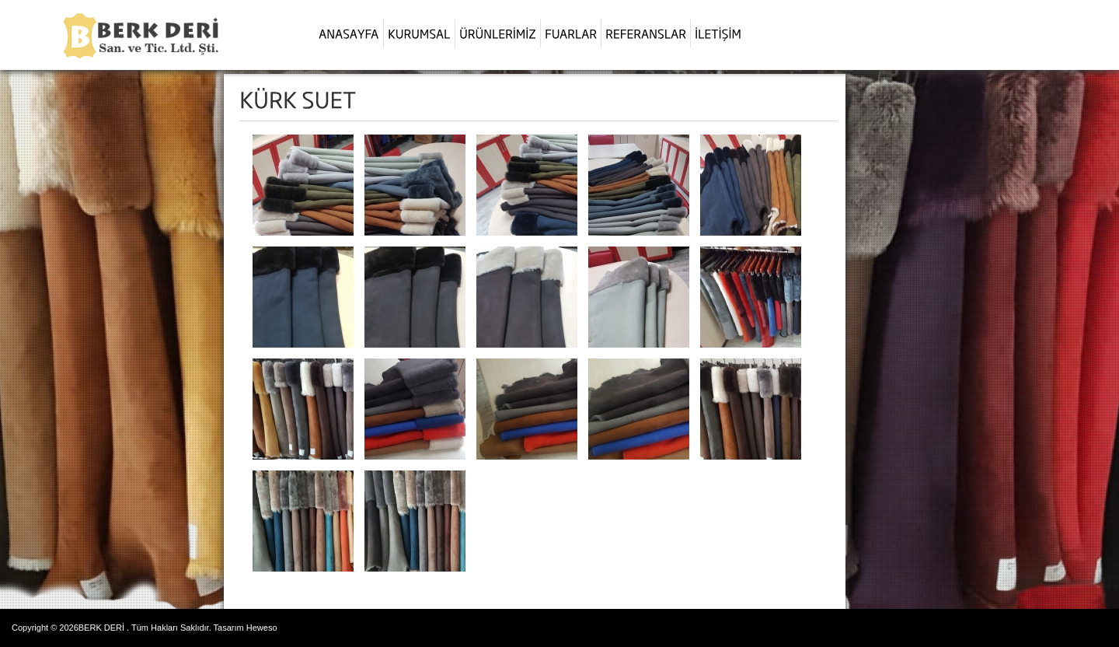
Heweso (261, 627)
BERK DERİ (101, 627)
